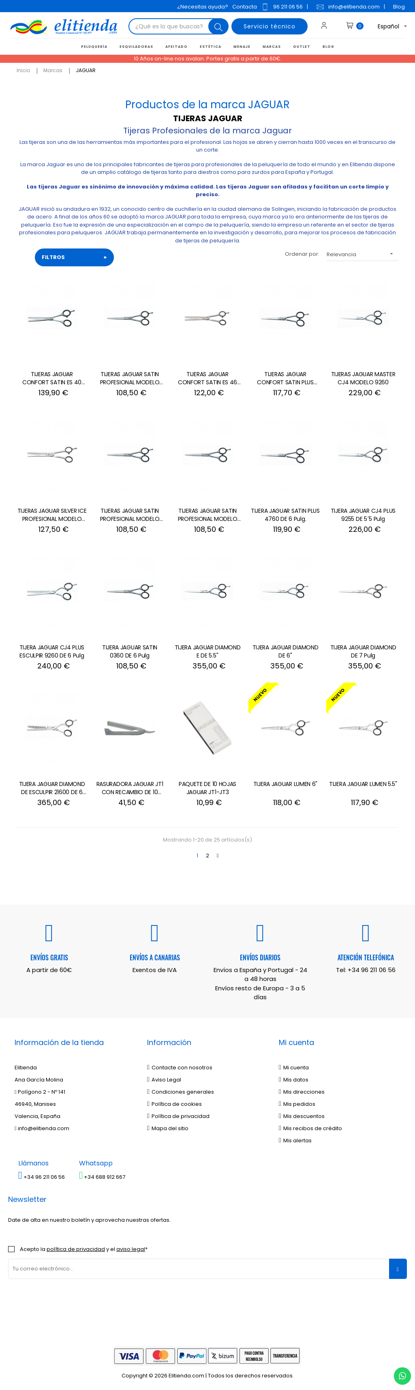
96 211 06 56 (282, 7)
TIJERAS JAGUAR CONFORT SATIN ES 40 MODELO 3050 (51, 378)
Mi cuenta (294, 1067)
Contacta (244, 7)
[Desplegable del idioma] (385, 26)
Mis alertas (295, 1140)
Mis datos (293, 1080)
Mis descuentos (302, 1116)
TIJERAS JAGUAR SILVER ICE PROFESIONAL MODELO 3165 (52, 515)
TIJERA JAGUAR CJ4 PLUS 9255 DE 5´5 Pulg (363, 515)
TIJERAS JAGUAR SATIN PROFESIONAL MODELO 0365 (207, 515)
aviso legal (130, 1249)
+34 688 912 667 (102, 1177)
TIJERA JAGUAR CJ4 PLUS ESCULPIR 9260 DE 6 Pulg (51, 651)
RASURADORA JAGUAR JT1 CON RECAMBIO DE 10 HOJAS (129, 788)
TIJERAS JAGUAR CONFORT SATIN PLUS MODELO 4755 (285, 378)
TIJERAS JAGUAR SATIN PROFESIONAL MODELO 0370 (130, 378)
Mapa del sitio (167, 1128)
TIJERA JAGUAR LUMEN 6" (285, 784)
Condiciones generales (180, 1092)
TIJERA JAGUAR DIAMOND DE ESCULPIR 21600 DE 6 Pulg (52, 788)
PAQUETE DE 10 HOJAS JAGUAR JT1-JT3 (207, 788)
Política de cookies (174, 1104)
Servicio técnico (269, 26)
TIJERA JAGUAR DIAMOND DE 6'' (285, 651)
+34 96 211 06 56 (372, 970)
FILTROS (74, 257)
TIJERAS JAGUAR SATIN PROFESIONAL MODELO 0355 (130, 515)
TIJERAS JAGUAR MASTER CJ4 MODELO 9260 (363, 378)
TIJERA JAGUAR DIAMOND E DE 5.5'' (208, 651)
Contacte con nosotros (179, 1067)
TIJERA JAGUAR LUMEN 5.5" (363, 784)
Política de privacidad (178, 1116)
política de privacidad (76, 1249)
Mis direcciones (302, 1092)
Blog (399, 7)
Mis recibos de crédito (310, 1128)
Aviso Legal (164, 1080)
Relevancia (362, 254)
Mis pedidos (297, 1104)
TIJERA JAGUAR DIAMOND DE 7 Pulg (363, 651)
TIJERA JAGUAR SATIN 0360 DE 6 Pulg (129, 651)
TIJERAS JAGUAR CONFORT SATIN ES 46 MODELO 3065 (207, 378)
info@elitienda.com (348, 7)
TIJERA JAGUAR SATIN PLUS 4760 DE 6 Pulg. (285, 515)
